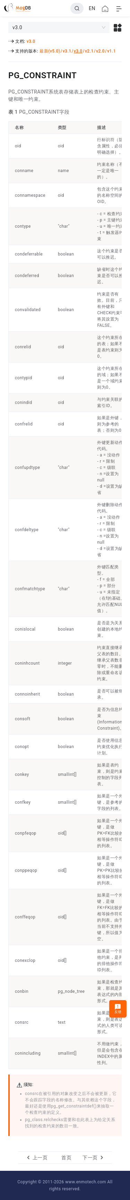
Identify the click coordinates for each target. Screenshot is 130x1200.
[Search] (77, 8)
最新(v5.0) (50, 51)
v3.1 (67, 51)
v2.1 (89, 51)
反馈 (118, 1009)
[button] (118, 27)
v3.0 (31, 41)
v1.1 (111, 51)
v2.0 (100, 51)
